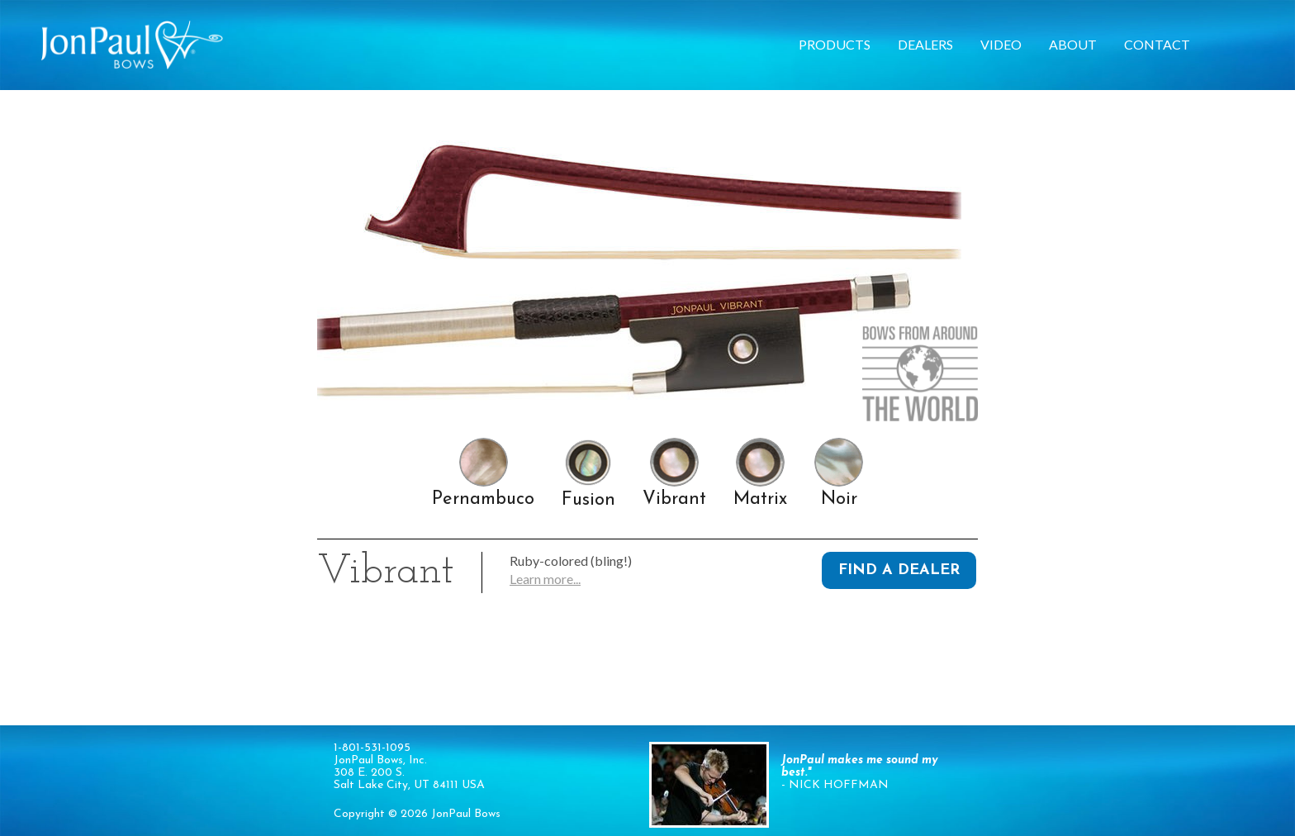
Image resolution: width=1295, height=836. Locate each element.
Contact (1157, 44)
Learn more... (545, 579)
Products (834, 44)
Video (1001, 44)
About (1073, 44)
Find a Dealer (899, 570)
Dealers (925, 44)
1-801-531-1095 (372, 748)
